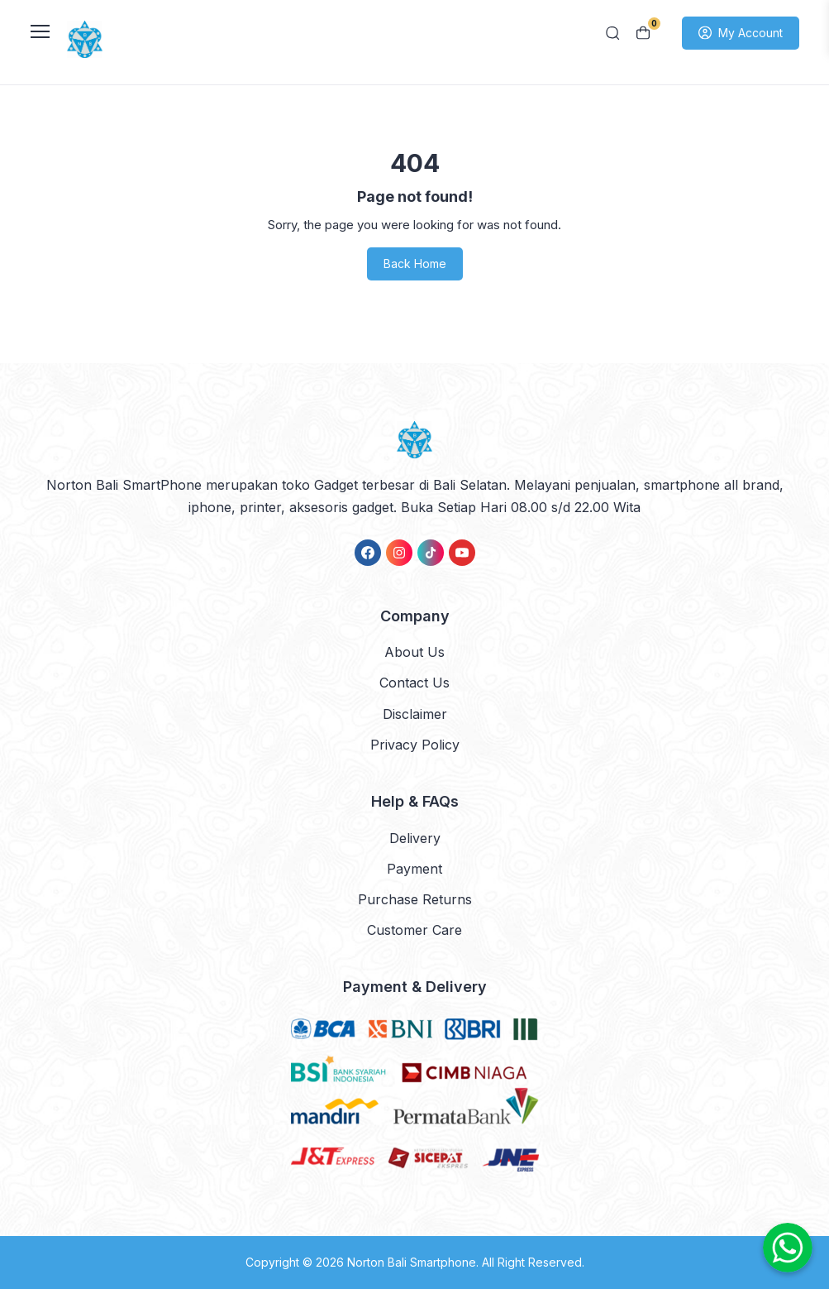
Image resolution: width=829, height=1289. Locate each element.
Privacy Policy (415, 744)
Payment (414, 868)
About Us (414, 652)
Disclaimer (415, 714)
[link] (368, 552)
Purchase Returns (415, 899)
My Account (740, 33)
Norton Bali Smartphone (411, 1262)
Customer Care (414, 930)
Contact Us (414, 682)
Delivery (415, 838)
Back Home (415, 263)
